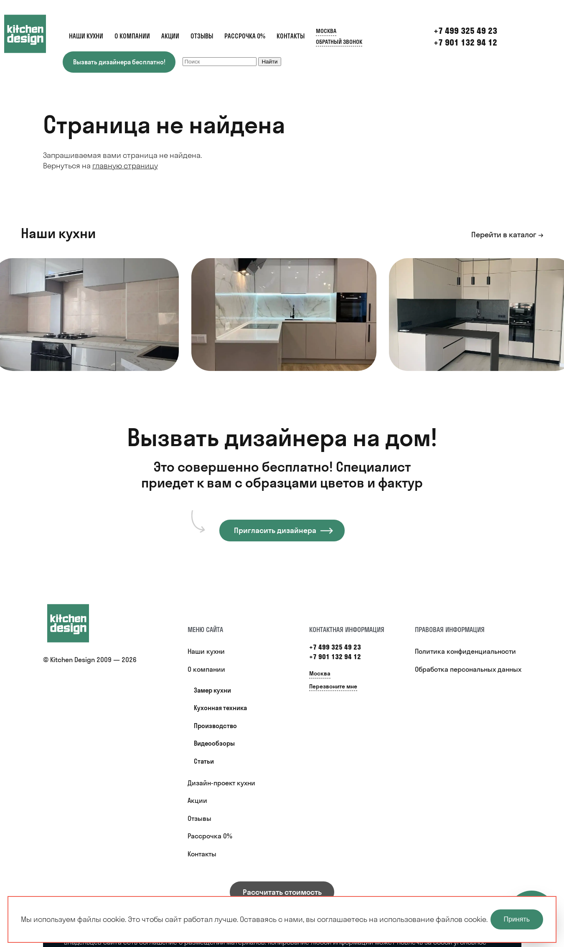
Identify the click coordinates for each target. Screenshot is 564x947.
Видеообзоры (214, 743)
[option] (283, 314)
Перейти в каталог (503, 234)
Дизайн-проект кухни (221, 783)
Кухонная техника (220, 708)
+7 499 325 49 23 (335, 647)
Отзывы (202, 36)
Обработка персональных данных (468, 669)
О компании (132, 36)
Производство (215, 726)
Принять (517, 919)
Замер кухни (212, 690)
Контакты (291, 36)
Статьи (204, 761)
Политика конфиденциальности (465, 651)
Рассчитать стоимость (282, 892)
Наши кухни (86, 36)
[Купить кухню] (76, 623)
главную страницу (125, 165)
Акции (170, 36)
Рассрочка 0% (244, 36)
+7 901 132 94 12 (465, 42)
